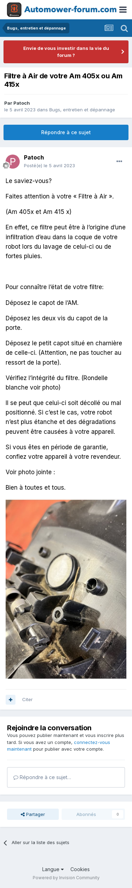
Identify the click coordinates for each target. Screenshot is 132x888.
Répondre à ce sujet (66, 132)
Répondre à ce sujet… (42, 777)
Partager (33, 814)
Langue (53, 869)
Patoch (21, 103)
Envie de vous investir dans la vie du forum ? (66, 51)
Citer (27, 699)
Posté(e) (49, 165)
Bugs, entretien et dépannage (82, 109)
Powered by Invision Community (66, 877)
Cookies (80, 869)
